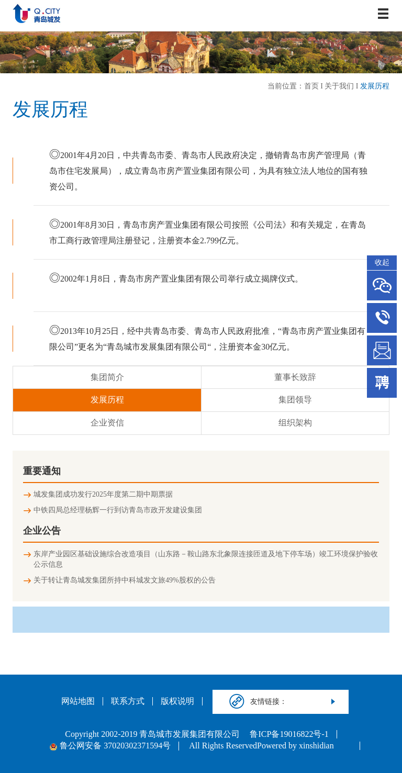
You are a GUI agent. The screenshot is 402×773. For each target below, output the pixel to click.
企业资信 (107, 422)
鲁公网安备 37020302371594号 (110, 746)
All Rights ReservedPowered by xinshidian (261, 746)
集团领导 (295, 399)
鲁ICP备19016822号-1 (289, 734)
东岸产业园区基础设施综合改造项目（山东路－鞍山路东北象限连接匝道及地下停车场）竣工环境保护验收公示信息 (206, 559)
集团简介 (107, 377)
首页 (311, 86)
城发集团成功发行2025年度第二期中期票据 (103, 494)
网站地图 (78, 701)
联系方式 (127, 701)
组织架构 (295, 422)
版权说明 (177, 701)
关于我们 (339, 86)
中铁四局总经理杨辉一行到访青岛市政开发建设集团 (118, 510)
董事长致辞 (295, 377)
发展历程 (374, 86)
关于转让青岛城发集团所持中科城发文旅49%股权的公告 (125, 580)
